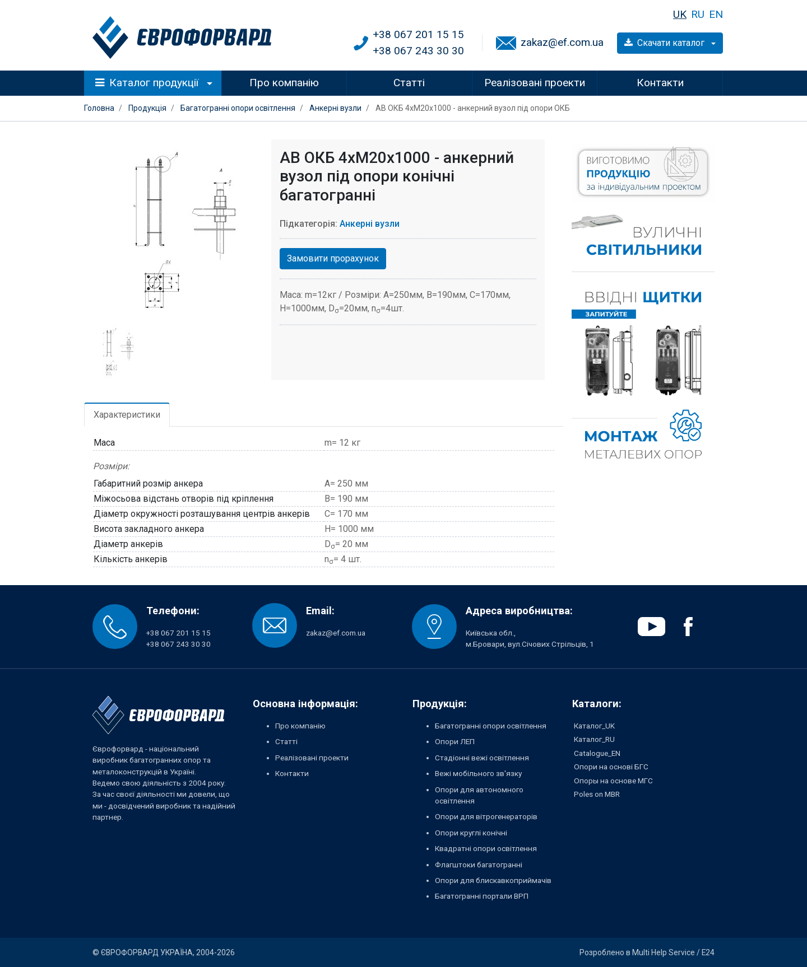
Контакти (660, 82)
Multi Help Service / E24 (673, 952)
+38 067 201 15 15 (418, 34)
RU (697, 14)
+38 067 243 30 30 (418, 50)
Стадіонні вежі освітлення (482, 757)
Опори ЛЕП (455, 741)
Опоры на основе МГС (613, 780)
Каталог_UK (594, 725)
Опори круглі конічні (471, 832)
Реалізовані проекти (534, 82)
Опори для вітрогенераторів (486, 816)
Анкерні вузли (370, 223)
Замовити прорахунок (333, 258)
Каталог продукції (147, 82)
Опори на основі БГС (611, 766)
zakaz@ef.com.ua (562, 42)
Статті (409, 82)
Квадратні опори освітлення (486, 848)
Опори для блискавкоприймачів (493, 880)
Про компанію (284, 82)
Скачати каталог (665, 43)
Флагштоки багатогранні (478, 864)
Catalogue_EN (597, 753)
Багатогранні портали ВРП (481, 895)
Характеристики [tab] (127, 414)
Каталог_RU (594, 739)
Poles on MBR (597, 794)
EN (716, 14)
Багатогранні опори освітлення (490, 725)
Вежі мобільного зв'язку (478, 773)
